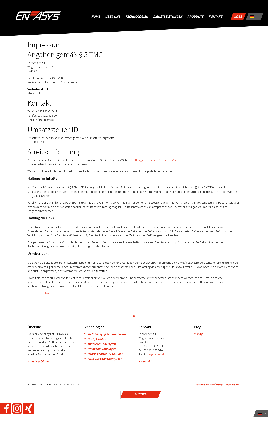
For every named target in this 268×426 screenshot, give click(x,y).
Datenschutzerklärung (210, 385)
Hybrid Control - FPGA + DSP (105, 355)
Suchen (141, 396)
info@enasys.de (156, 356)
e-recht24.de (45, 294)
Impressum (234, 385)
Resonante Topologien (102, 350)
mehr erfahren (39, 363)
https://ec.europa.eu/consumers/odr (156, 161)
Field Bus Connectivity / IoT (105, 360)
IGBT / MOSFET (97, 340)
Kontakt (146, 363)
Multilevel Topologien (102, 345)
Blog (199, 335)
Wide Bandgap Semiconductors (107, 335)
